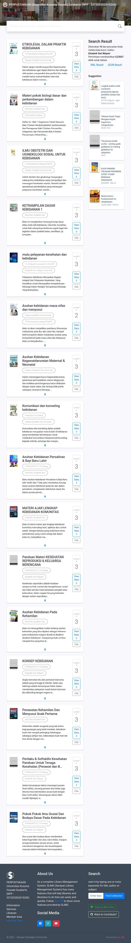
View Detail (76, 67)
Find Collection (113, 895)
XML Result (96, 64)
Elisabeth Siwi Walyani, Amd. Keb (38, 270)
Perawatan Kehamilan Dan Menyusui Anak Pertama (41, 712)
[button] (45, 84)
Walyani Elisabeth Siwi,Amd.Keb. (38, 170)
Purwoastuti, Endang (33, 115)
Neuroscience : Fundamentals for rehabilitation (108, 199)
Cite (76, 76)
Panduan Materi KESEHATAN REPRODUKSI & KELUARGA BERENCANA (43, 561)
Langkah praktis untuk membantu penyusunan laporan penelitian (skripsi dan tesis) (110, 92)
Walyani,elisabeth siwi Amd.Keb (38, 315)
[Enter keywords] (96, 896)
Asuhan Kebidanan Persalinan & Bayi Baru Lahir (43, 459)
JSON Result (115, 64)
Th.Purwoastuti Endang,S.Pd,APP (39, 164)
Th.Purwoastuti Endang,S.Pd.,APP (39, 54)
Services (11, 909)
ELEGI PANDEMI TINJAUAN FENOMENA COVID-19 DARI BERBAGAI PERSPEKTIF (111, 174)
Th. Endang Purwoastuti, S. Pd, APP (39, 264)
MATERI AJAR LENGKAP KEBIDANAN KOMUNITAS (40, 510)
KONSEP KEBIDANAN (37, 661)
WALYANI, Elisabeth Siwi (35, 109)
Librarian (11, 913)
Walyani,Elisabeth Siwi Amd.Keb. (38, 422)
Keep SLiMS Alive (102, 907)
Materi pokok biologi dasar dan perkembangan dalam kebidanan (44, 99)
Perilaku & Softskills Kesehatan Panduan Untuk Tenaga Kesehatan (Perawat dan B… (44, 762)
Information (13, 905)
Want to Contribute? (103, 914)
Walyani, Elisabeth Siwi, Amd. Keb (39, 370)
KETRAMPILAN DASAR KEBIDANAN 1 (38, 207)
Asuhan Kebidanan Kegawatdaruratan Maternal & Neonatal (43, 360)
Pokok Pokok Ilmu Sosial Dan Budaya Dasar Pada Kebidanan (44, 816)
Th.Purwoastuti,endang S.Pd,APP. (39, 322)
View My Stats (15, 920)
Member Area (14, 916)
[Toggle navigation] (123, 4)
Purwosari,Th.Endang (34, 415)
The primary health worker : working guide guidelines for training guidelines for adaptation (111, 147)
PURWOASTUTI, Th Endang (36, 466)
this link (58, 901)
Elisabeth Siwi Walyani (34, 577)
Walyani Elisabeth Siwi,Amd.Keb (38, 60)
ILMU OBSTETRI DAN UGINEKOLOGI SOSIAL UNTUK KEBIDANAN (44, 154)
